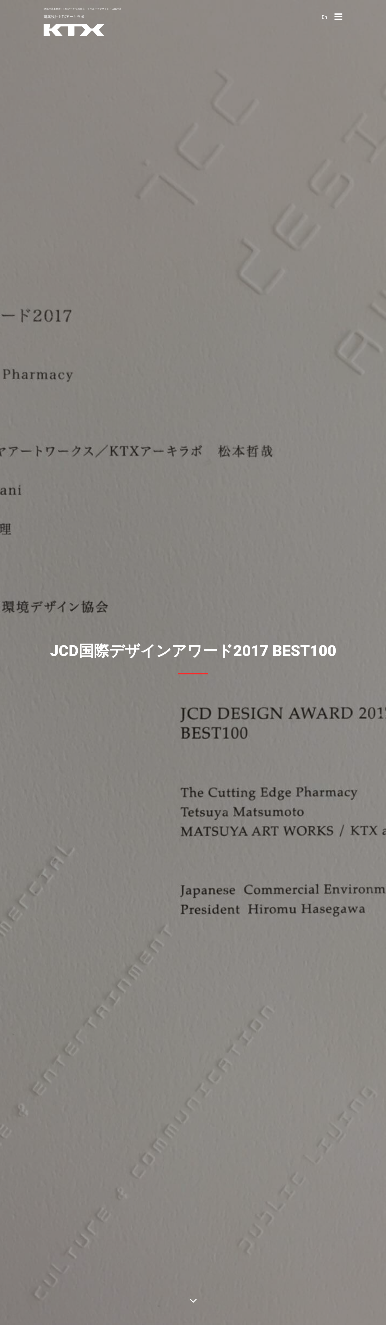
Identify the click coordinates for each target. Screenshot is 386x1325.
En (324, 17)
